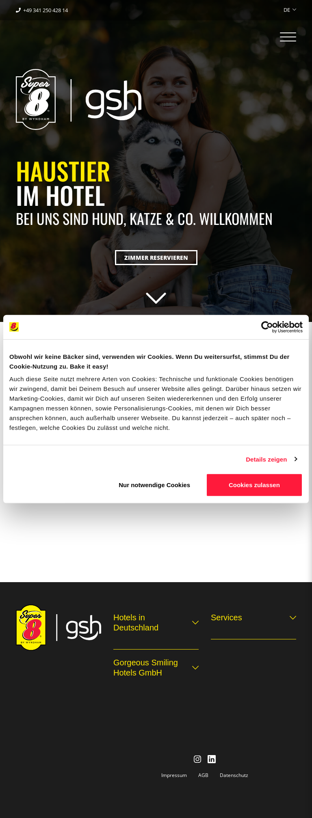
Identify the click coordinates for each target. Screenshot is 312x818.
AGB (203, 775)
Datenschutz (234, 775)
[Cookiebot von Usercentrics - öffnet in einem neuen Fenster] (267, 327)
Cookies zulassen (254, 484)
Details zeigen (266, 458)
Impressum (174, 775)
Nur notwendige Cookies (154, 484)
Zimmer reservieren (156, 257)
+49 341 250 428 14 (45, 10)
